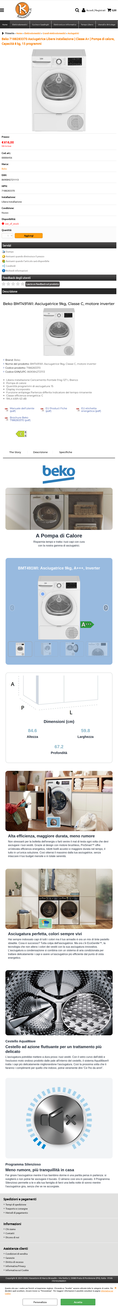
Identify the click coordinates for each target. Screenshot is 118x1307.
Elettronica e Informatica (65, 24)
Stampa (9, 251)
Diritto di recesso (14, 1261)
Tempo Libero (87, 24)
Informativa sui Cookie (17, 1270)
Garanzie (10, 1257)
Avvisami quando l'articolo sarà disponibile (27, 261)
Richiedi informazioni (17, 270)
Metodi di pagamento (17, 1212)
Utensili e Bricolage (106, 24)
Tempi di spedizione (16, 1204)
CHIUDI (115, 1287)
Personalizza (40, 1302)
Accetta (78, 1302)
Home (5, 24)
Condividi (11, 265)
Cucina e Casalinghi (40, 24)
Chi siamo (11, 1229)
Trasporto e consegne (17, 1208)
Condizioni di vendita (17, 1253)
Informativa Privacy (16, 1265)
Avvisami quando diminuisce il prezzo (25, 256)
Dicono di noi (12, 1237)
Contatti (10, 1233)
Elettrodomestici (19, 24)
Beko (4, 168)
